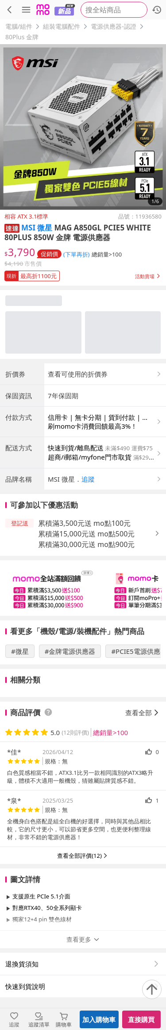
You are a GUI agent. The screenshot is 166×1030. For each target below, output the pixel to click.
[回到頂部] (152, 989)
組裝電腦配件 (61, 26)
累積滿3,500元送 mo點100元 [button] (84, 523)
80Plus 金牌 (22, 37)
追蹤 (88, 479)
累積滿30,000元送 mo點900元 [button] (86, 544)
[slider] (83, 588)
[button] (11, 228)
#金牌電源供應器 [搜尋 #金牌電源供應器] (70, 651)
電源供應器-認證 (113, 26)
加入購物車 (99, 1019)
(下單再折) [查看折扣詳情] (76, 254)
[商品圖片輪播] (83, 127)
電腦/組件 (18, 26)
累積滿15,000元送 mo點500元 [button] (86, 534)
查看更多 (83, 939)
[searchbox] (114, 10)
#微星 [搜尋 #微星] (20, 651)
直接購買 (141, 1019)
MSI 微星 (36, 228)
